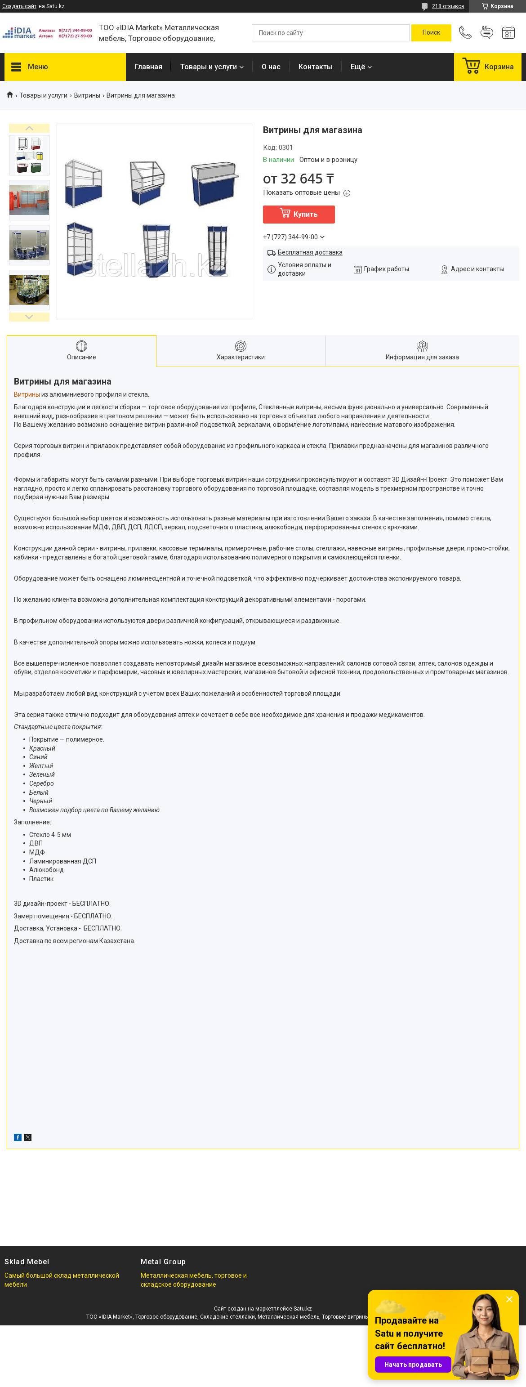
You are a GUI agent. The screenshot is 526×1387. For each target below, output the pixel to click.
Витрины (87, 95)
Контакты (316, 67)
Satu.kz (303, 1309)
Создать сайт (19, 6)
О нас (271, 67)
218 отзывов (448, 6)
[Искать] (431, 32)
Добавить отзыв (487, 33)
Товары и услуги (208, 67)
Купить (306, 214)
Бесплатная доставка (310, 252)
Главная (148, 67)
